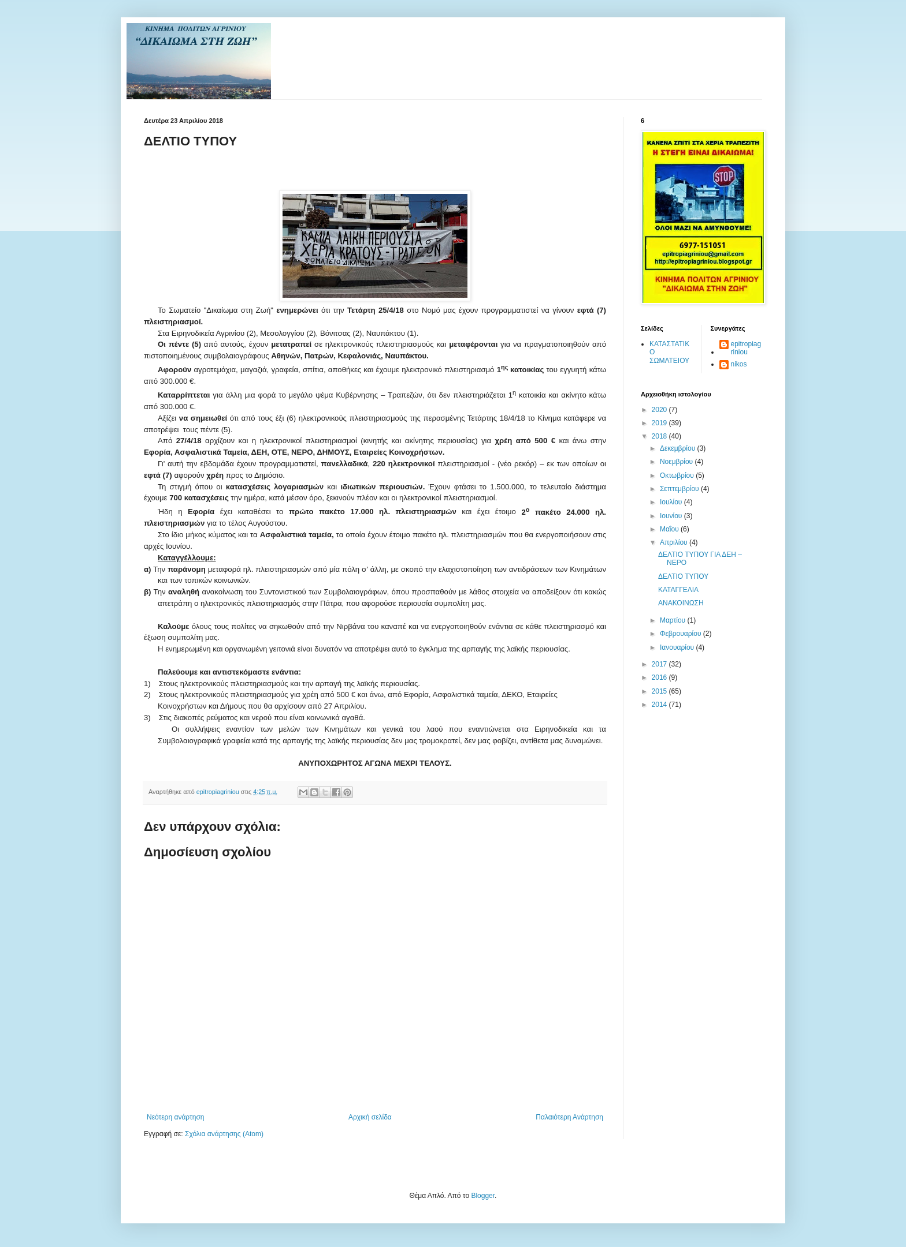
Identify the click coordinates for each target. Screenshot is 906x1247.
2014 (660, 705)
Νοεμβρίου (677, 462)
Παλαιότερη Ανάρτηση (569, 1117)
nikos (739, 364)
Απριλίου (674, 542)
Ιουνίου (672, 516)
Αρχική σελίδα (370, 1117)
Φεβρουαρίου (681, 634)
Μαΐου (670, 529)
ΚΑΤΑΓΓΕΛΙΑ (678, 590)
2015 (660, 691)
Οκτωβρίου (678, 475)
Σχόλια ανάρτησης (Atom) (224, 1134)
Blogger (483, 1196)
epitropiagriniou (746, 348)
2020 (660, 410)
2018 (660, 436)
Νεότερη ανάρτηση (175, 1117)
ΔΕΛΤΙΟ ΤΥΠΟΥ (683, 576)
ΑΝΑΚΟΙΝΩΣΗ (681, 603)
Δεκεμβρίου (678, 448)
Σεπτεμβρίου (680, 489)
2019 (660, 423)
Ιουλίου (672, 502)
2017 (660, 664)
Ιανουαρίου (678, 647)
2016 (660, 677)
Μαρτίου (674, 620)
